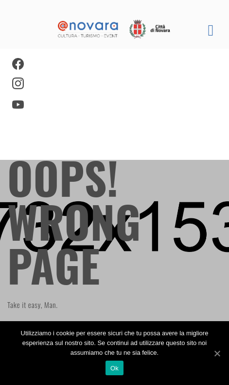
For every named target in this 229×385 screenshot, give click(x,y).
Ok (114, 368)
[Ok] (217, 353)
